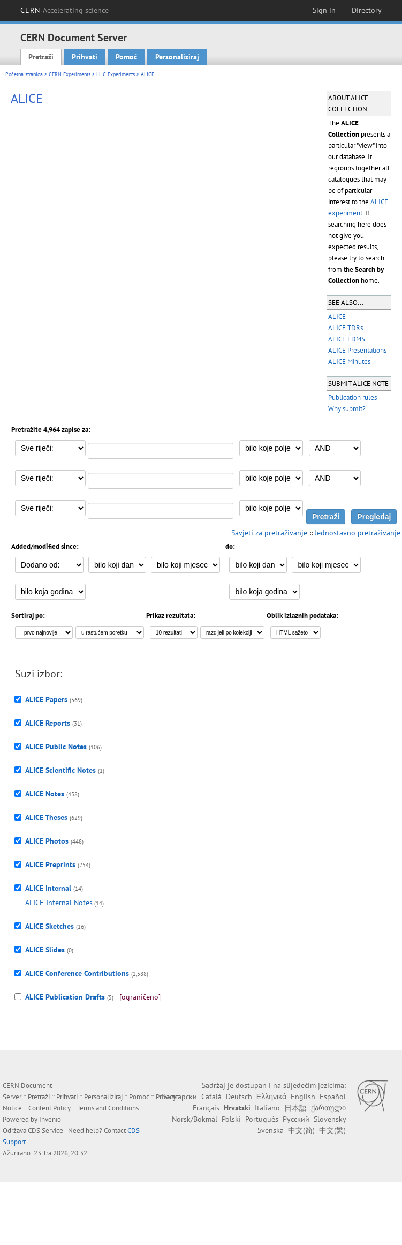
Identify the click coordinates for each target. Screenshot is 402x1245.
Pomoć (126, 57)
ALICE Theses (46, 817)
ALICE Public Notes (56, 746)
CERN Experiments (69, 74)
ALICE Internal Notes (59, 902)
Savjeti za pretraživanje (269, 533)
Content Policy (49, 1108)
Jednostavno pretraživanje (357, 533)
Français (206, 1108)
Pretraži (41, 57)
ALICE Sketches (49, 926)
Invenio (50, 1119)
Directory (367, 10)
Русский (296, 1119)
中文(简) (301, 1130)
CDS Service (45, 1130)
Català (211, 1096)
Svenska (270, 1130)
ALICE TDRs (345, 327)
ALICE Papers (46, 699)
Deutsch (239, 1096)
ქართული (328, 1108)
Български (180, 1096)
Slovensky (330, 1119)
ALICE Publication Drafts (65, 997)
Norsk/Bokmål (194, 1119)
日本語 (295, 1108)
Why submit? (347, 408)
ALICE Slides (45, 950)
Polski (231, 1119)
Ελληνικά (271, 1096)
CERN (64, 10)
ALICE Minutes (349, 361)
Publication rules (352, 397)
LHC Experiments (115, 74)
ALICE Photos (47, 841)
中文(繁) (332, 1130)
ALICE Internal (48, 888)
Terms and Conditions (108, 1108)
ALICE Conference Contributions (77, 973)
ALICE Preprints (50, 864)
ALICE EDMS (346, 339)
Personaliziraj (177, 57)
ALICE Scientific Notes (60, 770)
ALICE (337, 316)
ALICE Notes (44, 794)
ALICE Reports (47, 723)
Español (333, 1096)
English (303, 1096)
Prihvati (84, 57)
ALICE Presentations (357, 350)
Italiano (267, 1108)
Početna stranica (24, 74)
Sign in (324, 10)
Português (261, 1119)
